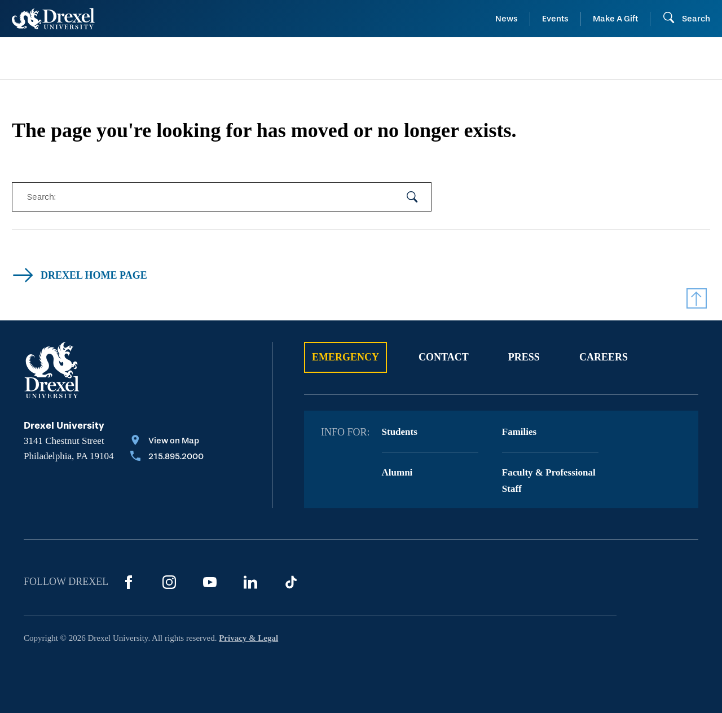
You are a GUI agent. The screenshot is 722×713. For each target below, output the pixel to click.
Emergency (345, 357)
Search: (41, 197)
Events (555, 19)
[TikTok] (291, 582)
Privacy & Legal (248, 637)
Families (519, 431)
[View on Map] (167, 442)
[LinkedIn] (250, 582)
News (506, 19)
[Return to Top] (696, 298)
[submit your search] (412, 197)
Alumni (397, 472)
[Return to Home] (53, 18)
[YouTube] (210, 582)
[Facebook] (128, 582)
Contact (444, 357)
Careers (603, 357)
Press (524, 357)
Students (399, 431)
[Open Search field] (686, 19)
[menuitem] (91, 58)
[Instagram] (169, 582)
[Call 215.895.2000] (167, 457)
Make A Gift (615, 19)
